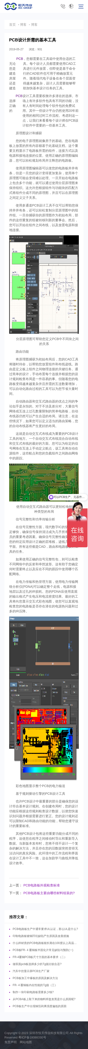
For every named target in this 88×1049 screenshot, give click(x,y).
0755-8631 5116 (63, 6)
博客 (23, 24)
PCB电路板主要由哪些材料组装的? (49, 893)
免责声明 (10, 1042)
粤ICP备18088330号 (32, 1037)
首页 (12, 24)
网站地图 (26, 1042)
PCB (19, 59)
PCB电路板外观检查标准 (41, 885)
